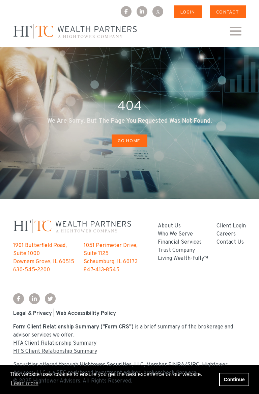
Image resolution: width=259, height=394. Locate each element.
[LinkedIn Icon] (144, 12)
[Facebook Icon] (129, 12)
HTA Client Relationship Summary (54, 343)
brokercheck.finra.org (169, 373)
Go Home (129, 141)
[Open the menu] (235, 31)
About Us (169, 226)
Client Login (231, 226)
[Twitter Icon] (53, 299)
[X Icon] (160, 12)
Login (187, 12)
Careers (226, 234)
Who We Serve (175, 234)
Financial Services (180, 242)
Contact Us (230, 242)
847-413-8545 (101, 270)
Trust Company (176, 250)
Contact (227, 12)
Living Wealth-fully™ (183, 258)
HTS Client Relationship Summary (55, 351)
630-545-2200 (31, 270)
